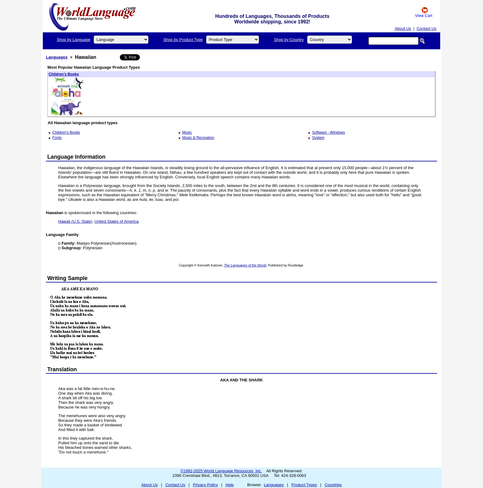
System (318, 138)
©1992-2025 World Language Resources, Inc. (221, 471)
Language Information (76, 157)
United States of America (117, 221)
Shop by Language (73, 39)
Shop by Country (289, 39)
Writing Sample (67, 278)
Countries (333, 484)
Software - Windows (328, 132)
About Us (403, 28)
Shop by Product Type (183, 39)
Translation (62, 369)
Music (187, 132)
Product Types (304, 484)
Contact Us (426, 28)
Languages (56, 57)
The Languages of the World (245, 265)
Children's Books (64, 74)
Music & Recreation (198, 138)
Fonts (57, 138)
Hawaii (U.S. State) (75, 221)
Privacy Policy (205, 484)
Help (229, 484)
